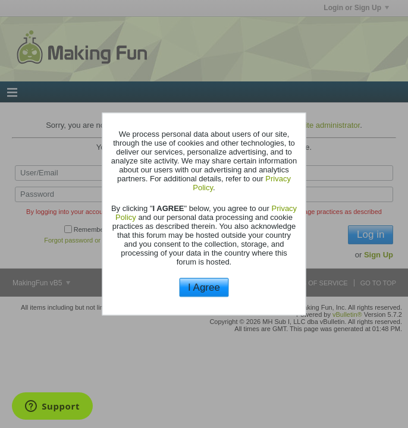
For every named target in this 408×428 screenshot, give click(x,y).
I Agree (204, 286)
